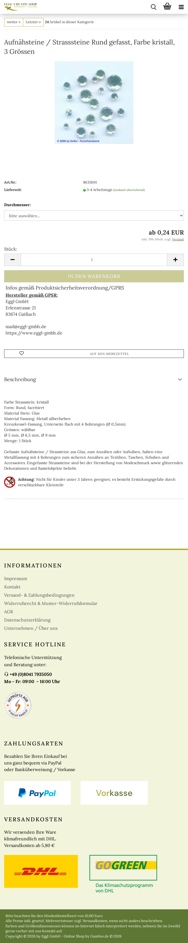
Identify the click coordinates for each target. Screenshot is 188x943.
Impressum (15, 578)
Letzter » (33, 22)
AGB (8, 611)
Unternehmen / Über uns (30, 628)
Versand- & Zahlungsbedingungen (39, 595)
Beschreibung (20, 379)
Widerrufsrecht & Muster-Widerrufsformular (50, 603)
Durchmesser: (17, 204)
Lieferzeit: (13, 189)
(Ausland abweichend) (129, 190)
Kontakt (12, 586)
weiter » (13, 22)
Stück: (10, 249)
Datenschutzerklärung (27, 620)
